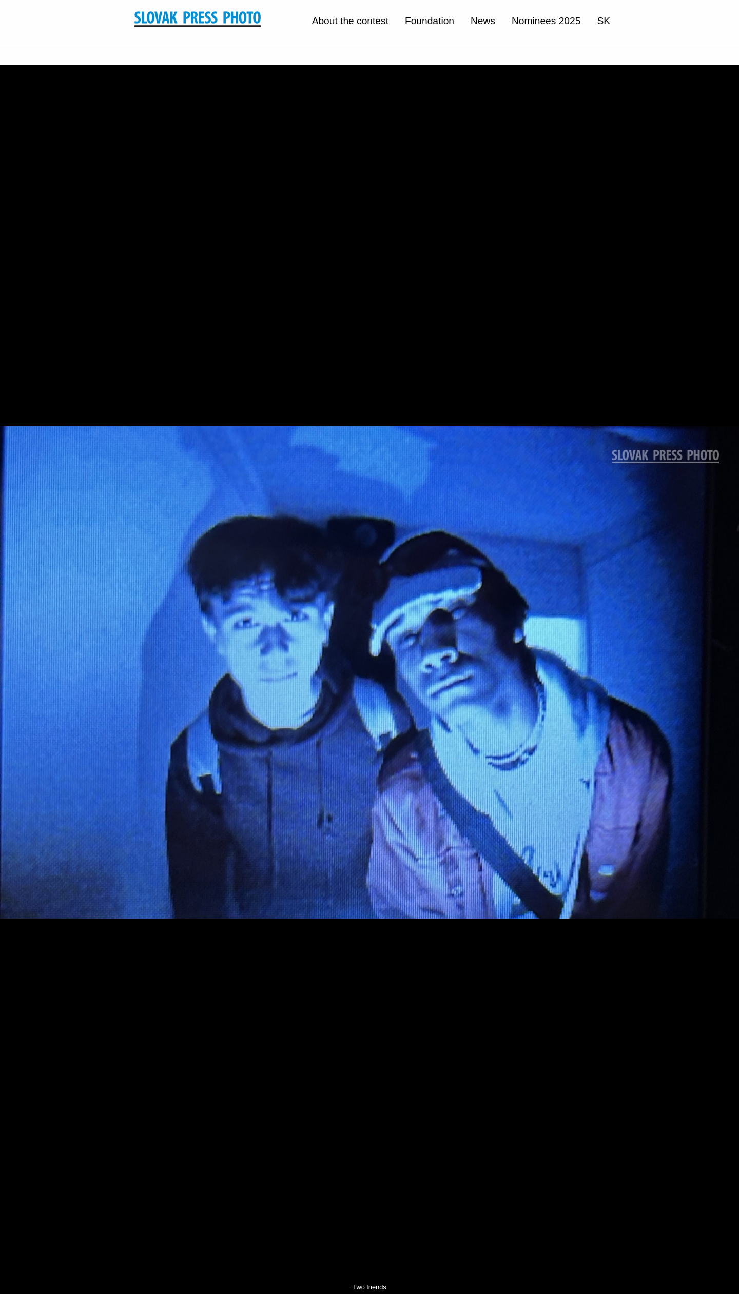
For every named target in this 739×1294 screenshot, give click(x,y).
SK (603, 20)
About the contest (350, 20)
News (483, 20)
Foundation (429, 20)
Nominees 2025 (546, 20)
